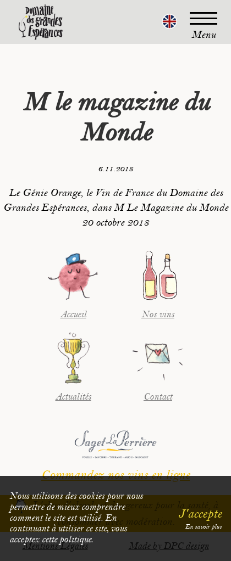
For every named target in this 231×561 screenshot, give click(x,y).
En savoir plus (203, 526)
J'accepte (200, 514)
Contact (158, 396)
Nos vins (157, 314)
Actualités (73, 396)
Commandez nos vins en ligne (115, 475)
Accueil (73, 314)
